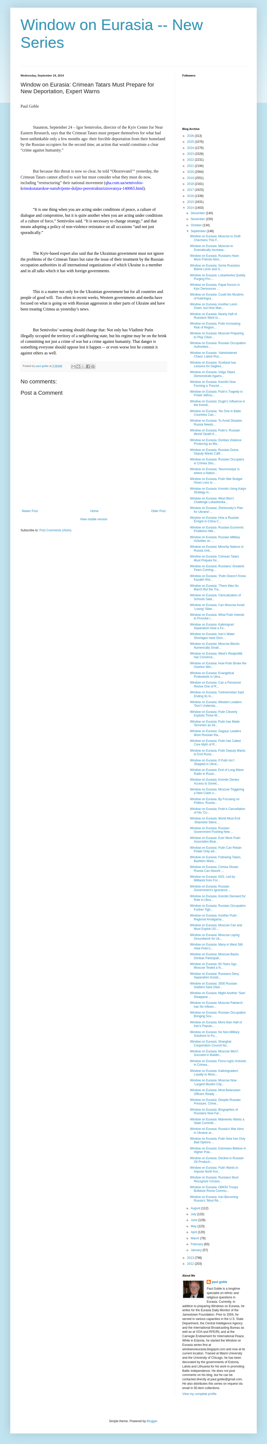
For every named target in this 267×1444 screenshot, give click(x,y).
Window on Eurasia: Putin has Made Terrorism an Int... (215, 723)
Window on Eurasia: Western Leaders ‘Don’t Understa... (216, 703)
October (197, 225)
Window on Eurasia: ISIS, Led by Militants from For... (212, 878)
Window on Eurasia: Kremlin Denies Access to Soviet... (214, 781)
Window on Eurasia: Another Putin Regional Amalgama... (213, 917)
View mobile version (94, 519)
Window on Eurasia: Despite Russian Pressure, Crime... (215, 1101)
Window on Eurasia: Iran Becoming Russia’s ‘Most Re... (214, 1198)
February (197, 1244)
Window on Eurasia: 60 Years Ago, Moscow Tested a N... (213, 965)
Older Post (158, 511)
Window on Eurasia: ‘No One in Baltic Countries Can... (215, 413)
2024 (191, 148)
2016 (191, 196)
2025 (191, 142)
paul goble (219, 1282)
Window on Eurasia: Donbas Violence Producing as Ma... (216, 442)
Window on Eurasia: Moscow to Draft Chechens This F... (215, 238)
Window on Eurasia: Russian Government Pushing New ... (211, 830)
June (194, 1220)
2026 (191, 136)
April (194, 1232)
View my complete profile (199, 1394)
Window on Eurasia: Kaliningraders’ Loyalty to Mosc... (214, 1072)
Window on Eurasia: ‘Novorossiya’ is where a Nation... (215, 471)
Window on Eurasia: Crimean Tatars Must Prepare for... (214, 558)
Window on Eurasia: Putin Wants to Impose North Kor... (214, 1169)
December (198, 213)
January (197, 1250)
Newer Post (30, 511)
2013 (191, 1258)
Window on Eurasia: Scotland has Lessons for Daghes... (213, 364)
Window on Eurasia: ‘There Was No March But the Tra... (214, 587)
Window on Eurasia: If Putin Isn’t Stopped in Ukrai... (212, 762)
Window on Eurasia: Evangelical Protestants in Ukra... (212, 674)
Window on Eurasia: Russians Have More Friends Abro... (214, 257)
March (195, 1238)
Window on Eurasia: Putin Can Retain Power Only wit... (216, 849)
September (199, 231)
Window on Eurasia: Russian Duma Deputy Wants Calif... (214, 451)
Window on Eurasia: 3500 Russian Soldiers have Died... (213, 985)
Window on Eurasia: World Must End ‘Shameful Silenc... (215, 820)
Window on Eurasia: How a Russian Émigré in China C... (214, 519)
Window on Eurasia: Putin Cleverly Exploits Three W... (213, 713)
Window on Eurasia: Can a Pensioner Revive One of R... (215, 684)
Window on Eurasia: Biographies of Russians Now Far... (214, 1111)
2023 (191, 154)
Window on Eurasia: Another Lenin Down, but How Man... (213, 306)
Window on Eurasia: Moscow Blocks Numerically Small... (215, 645)
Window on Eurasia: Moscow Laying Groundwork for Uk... (215, 936)
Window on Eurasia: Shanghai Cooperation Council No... (210, 1043)
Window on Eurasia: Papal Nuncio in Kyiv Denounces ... (215, 286)
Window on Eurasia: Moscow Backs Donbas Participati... (214, 956)
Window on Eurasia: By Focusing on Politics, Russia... (215, 801)
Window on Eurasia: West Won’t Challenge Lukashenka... (212, 500)
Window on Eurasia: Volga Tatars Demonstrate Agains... (212, 373)
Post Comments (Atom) (55, 530)
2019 (191, 178)
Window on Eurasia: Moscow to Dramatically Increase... (211, 247)
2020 (191, 172)
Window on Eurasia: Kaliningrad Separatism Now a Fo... (212, 626)
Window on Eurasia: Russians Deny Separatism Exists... (214, 975)
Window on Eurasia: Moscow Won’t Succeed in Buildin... (214, 1053)
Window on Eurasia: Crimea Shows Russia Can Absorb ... (214, 868)
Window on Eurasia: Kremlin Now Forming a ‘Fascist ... (213, 383)
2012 (191, 1264)
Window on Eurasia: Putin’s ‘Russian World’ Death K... (215, 432)
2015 (191, 202)
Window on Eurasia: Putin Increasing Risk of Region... (215, 325)
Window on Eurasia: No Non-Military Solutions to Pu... (215, 1033)
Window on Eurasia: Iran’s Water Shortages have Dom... (212, 635)
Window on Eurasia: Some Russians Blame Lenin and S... (215, 267)
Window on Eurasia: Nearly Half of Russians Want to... (213, 315)
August (196, 1208)
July (194, 1214)
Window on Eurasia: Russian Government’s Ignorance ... (210, 888)
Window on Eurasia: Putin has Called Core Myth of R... (215, 742)
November (198, 219)
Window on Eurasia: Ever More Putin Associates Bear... (215, 839)
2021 (191, 166)
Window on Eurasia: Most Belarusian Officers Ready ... (215, 1092)
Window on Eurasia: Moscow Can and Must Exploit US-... (216, 927)
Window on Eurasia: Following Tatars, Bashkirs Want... (215, 859)
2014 (191, 208)
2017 (191, 190)
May (194, 1226)
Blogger (152, 1421)
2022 (191, 160)
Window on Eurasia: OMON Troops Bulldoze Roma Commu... (214, 1189)
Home (94, 511)
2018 (191, 184)
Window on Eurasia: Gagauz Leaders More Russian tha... (215, 733)
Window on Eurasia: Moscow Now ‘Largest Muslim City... (213, 1082)
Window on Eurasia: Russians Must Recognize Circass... (214, 1179)
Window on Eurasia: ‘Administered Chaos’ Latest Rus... (213, 354)
